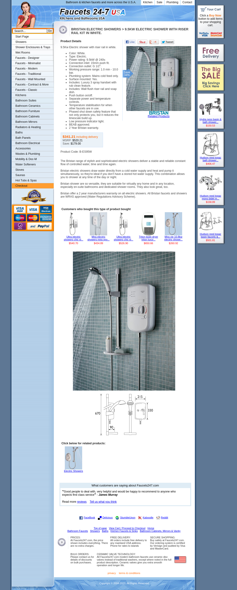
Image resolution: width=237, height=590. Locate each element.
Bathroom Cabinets (28, 116)
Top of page (100, 528)
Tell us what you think (103, 501)
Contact (187, 2)
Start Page (22, 36)
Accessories (23, 148)
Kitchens (21, 95)
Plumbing (172, 2)
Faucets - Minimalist (28, 63)
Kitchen (148, 2)
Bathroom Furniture (28, 111)
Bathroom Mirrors (26, 121)
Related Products (159, 116)
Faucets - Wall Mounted (30, 79)
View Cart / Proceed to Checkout (127, 528)
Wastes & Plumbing (28, 153)
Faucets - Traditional (28, 74)
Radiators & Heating (28, 127)
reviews (82, 501)
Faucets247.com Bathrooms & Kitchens (56, 12)
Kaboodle (148, 517)
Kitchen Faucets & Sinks (124, 531)
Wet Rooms (23, 52)
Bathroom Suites (26, 100)
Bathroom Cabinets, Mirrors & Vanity (160, 531)
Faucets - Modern (27, 68)
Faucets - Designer (27, 58)
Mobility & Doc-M (26, 159)
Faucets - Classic (26, 89)
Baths (19, 132)
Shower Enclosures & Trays (33, 47)
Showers (21, 42)
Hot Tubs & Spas (26, 180)
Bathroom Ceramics (28, 105)
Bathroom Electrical (28, 143)
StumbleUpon (127, 517)
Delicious (108, 517)
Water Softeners (26, 164)
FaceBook (89, 517)
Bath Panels (23, 137)
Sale (159, 2)
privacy (112, 573)
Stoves (20, 169)
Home (150, 528)
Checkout (22, 185)
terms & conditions (129, 573)
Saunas (20, 175)
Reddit (164, 517)
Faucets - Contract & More (32, 84)
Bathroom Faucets (77, 531)
